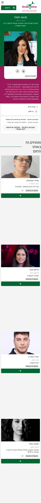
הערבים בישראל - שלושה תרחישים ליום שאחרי (20, 128)
